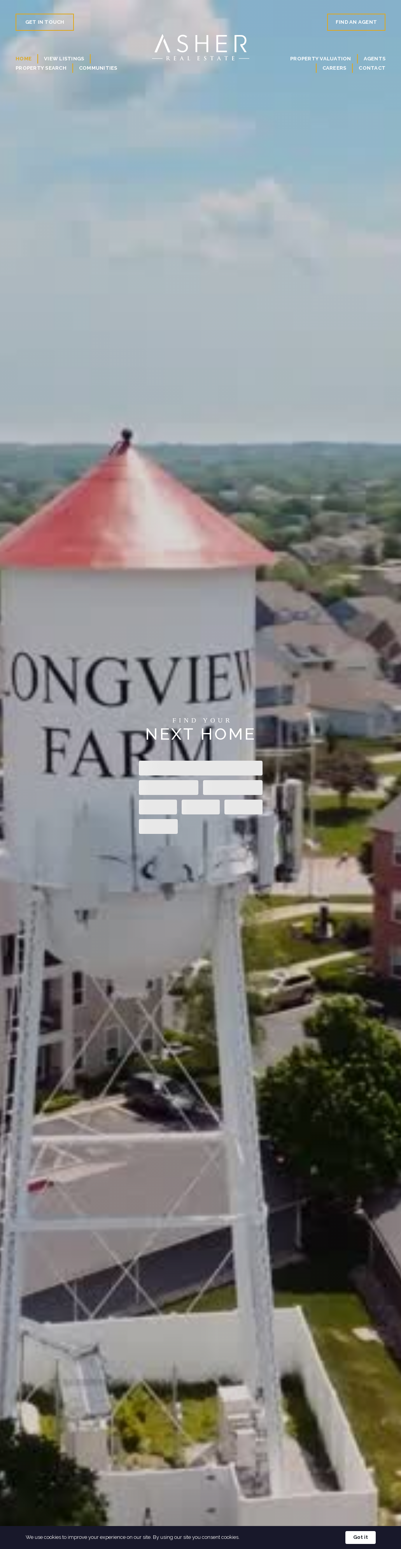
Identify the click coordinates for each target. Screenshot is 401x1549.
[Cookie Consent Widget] (200, 1537)
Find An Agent (356, 22)
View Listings (64, 59)
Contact (372, 68)
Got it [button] (360, 1537)
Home (24, 59)
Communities (98, 68)
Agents (375, 59)
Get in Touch (45, 22)
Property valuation (320, 59)
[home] (200, 47)
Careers (334, 68)
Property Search (41, 68)
